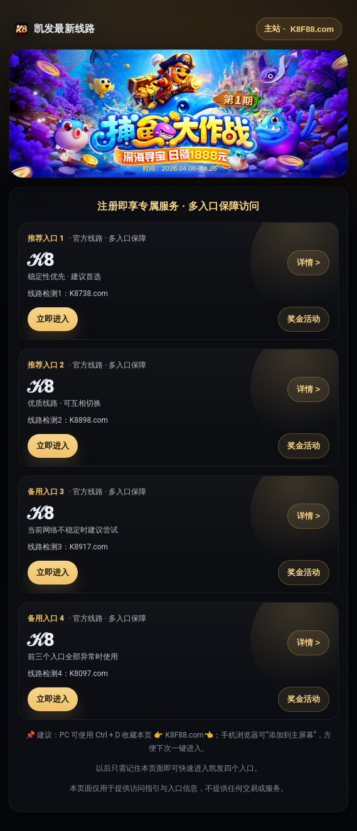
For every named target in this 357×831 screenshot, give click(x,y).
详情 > (308, 262)
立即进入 (52, 319)
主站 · (299, 29)
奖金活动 (303, 319)
